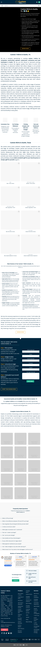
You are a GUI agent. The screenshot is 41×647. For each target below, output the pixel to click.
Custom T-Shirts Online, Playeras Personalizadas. (8, 558)
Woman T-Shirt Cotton (30, 183)
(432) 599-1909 (7, 618)
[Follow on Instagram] (4, 633)
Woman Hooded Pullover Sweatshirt (30, 255)
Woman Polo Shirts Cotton (31, 231)
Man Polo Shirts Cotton (10, 231)
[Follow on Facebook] (2, 633)
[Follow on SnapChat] (9, 633)
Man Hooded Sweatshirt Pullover (10, 255)
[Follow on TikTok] (6, 633)
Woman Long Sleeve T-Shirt (30, 207)
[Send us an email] (11, 633)
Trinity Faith (34, 556)
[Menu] (1, 2)
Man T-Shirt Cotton (10, 183)
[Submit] (39, 6)
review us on (8, 565)
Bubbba (20, 556)
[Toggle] (1, 518)
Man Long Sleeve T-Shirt (10, 207)
